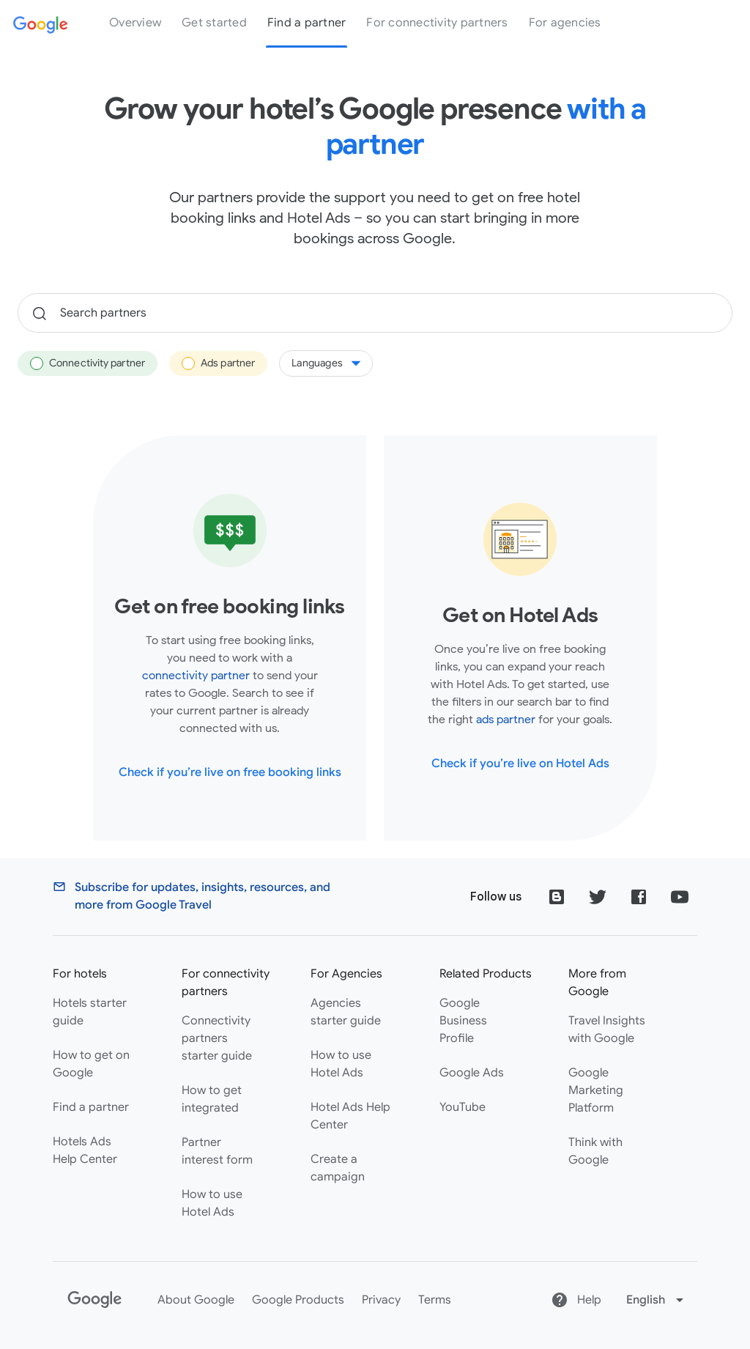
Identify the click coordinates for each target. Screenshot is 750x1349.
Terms (434, 1300)
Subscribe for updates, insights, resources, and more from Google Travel (202, 896)
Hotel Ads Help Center (350, 1116)
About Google (195, 1300)
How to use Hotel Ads (212, 1203)
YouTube (462, 1107)
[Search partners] (375, 313)
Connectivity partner (87, 363)
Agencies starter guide (346, 1012)
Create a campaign (338, 1168)
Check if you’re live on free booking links (230, 772)
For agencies (565, 22)
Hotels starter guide (90, 1012)
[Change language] (656, 1300)
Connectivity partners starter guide (217, 1038)
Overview (135, 22)
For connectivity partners (437, 22)
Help (576, 1300)
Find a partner (306, 22)
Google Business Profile (463, 1021)
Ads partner (218, 363)
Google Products (298, 1300)
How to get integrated (212, 1099)
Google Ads (471, 1072)
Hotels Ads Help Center (85, 1150)
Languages (326, 363)
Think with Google (595, 1151)
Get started (214, 22)
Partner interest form (217, 1151)
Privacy (381, 1300)
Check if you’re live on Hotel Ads (520, 763)
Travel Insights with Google (606, 1029)
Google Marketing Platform (595, 1090)
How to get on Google (91, 1064)
